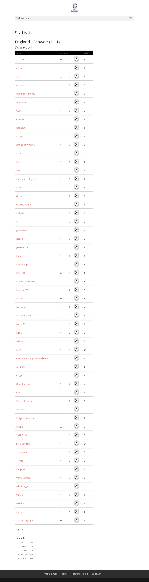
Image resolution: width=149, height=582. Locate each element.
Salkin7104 (21, 435)
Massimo (21, 307)
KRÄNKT (20, 273)
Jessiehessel (22, 247)
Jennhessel (21, 230)
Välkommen (50, 573)
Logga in (19, 529)
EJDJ (18, 170)
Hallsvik (20, 213)
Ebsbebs (20, 162)
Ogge (19, 375)
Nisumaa (20, 366)
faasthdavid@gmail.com (28, 179)
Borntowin (21, 102)
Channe (20, 119)
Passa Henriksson (25, 401)
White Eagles (23, 486)
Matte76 (20, 324)
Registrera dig (80, 573)
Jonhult (19, 255)
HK (17, 221)
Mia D (19, 332)
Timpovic (21, 469)
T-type (19, 460)
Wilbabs (20, 503)
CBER (19, 110)
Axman (19, 85)
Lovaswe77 (22, 290)
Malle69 (20, 298)
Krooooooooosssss (26, 281)
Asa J (18, 76)
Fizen (19, 187)
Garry (19, 196)
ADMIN (20, 59)
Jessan (19, 238)
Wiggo (19, 494)
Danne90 (20, 127)
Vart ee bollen (23, 477)
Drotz (19, 153)
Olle (18, 392)
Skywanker (21, 452)
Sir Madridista (23, 443)
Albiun (19, 68)
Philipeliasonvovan (25, 418)
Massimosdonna (24, 315)
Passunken (21, 409)
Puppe (19, 426)
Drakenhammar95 (25, 144)
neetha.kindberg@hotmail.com (32, 358)
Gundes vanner (24, 204)
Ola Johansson (23, 383)
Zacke (19, 511)
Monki (19, 349)
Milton (19, 341)
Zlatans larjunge (24, 520)
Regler (65, 573)
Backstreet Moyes (25, 93)
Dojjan (19, 136)
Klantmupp (22, 264)
